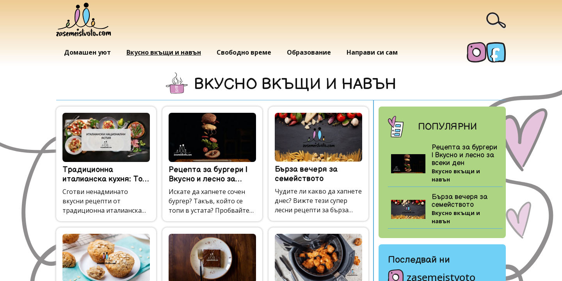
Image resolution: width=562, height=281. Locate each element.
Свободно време (244, 52)
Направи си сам (372, 52)
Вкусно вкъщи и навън (163, 52)
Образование (309, 52)
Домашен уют (87, 52)
